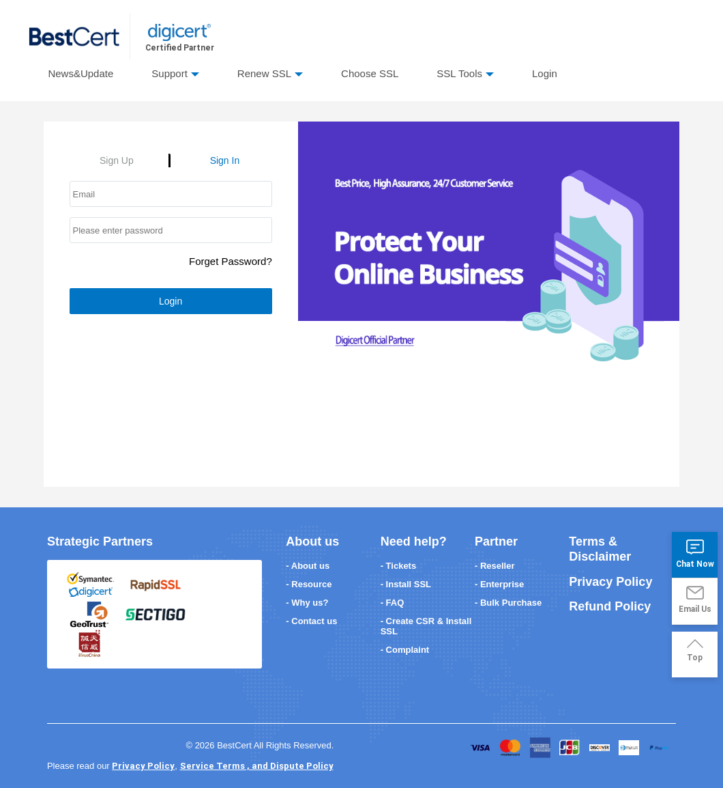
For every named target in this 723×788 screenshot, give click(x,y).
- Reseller (495, 566)
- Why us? (307, 602)
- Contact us (311, 621)
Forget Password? (230, 261)
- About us (307, 566)
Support (169, 73)
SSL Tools (459, 73)
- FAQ (392, 602)
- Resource (308, 584)
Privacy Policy (610, 582)
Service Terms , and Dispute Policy (257, 766)
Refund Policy (610, 606)
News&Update (80, 73)
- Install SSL (406, 584)
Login (544, 73)
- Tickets (399, 566)
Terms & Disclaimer (600, 549)
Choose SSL (369, 73)
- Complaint (405, 650)
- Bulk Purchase (508, 602)
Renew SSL (264, 73)
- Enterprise (499, 584)
